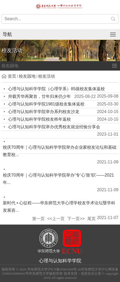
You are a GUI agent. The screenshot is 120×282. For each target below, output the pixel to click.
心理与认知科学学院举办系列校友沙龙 (43, 111)
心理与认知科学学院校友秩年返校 (39, 119)
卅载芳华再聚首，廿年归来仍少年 (39, 96)
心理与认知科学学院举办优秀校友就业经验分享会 (54, 127)
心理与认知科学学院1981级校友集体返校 (46, 104)
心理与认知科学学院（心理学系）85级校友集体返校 (56, 89)
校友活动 (46, 76)
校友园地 (27, 76)
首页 (12, 76)
